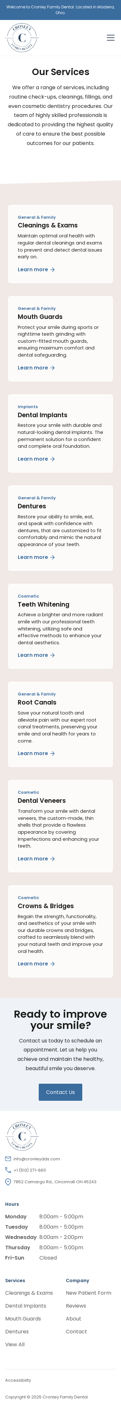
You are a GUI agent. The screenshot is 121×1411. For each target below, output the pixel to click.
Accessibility (18, 1380)
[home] (50, 37)
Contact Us (60, 1092)
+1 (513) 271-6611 (30, 1170)
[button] (109, 37)
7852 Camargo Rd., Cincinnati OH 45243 (55, 1182)
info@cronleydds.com (37, 1159)
